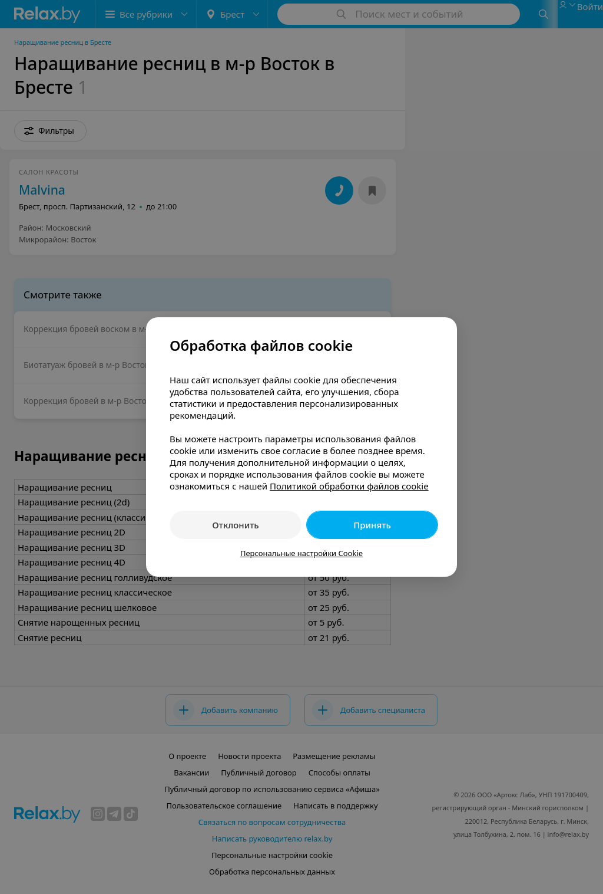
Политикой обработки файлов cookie (349, 486)
